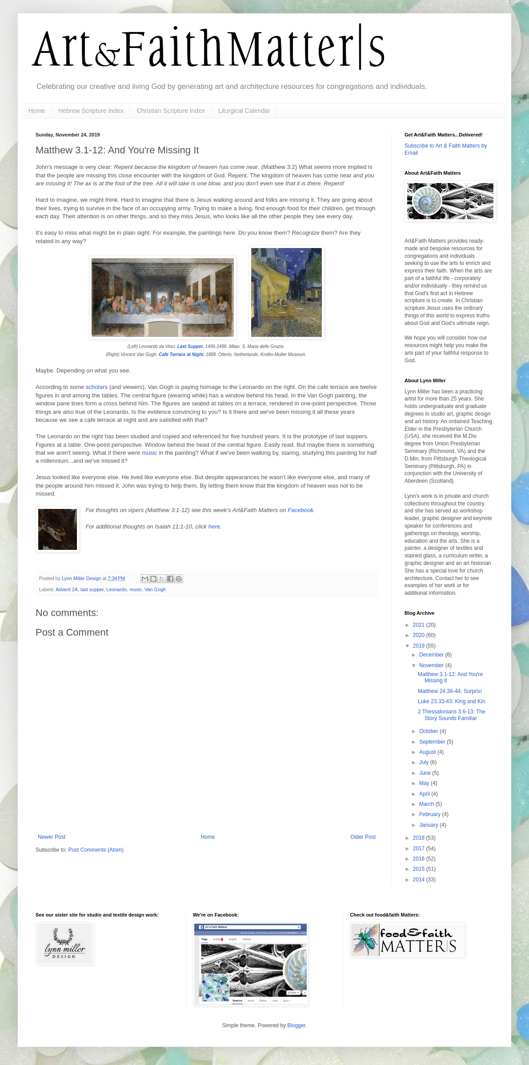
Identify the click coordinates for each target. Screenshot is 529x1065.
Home (36, 110)
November (432, 665)
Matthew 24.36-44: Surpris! (450, 691)
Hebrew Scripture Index (90, 110)
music (149, 452)
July (424, 762)
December (432, 655)
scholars (97, 387)
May (425, 783)
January (429, 825)
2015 (419, 869)
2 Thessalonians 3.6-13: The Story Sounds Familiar (451, 715)
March (427, 804)
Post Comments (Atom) (96, 850)
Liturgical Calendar (244, 110)
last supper (92, 589)
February (430, 814)
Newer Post (51, 837)
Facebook (300, 510)
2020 (419, 635)
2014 (419, 880)
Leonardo (116, 589)
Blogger (296, 1025)
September (433, 742)
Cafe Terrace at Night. (181, 354)
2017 (419, 848)
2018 (419, 838)
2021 (419, 625)
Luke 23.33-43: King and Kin (451, 701)
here (214, 526)
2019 (419, 646)
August (428, 752)
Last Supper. (190, 346)
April (425, 794)
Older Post (363, 837)
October (429, 731)
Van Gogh (155, 589)
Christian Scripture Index (171, 110)
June (425, 773)
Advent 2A (67, 589)
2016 (419, 859)
